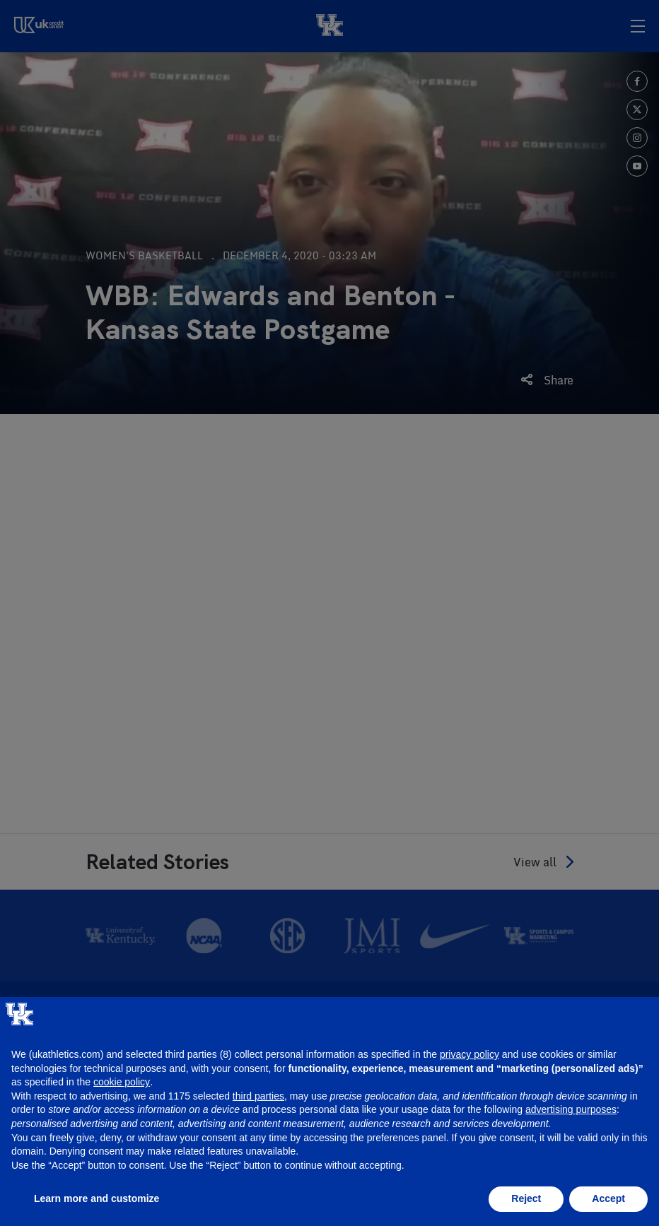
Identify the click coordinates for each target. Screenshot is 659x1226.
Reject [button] (526, 1198)
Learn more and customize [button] (96, 1198)
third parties (258, 1096)
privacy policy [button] (469, 1054)
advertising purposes (571, 1109)
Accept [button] (608, 1198)
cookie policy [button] (121, 1082)
